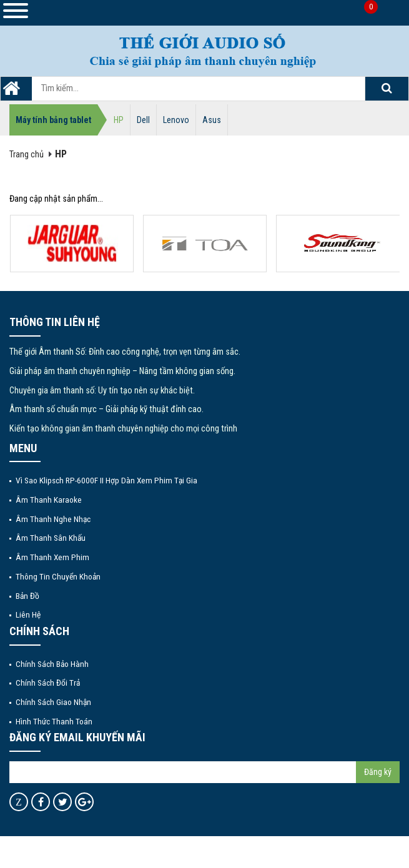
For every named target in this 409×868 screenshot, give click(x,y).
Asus (211, 120)
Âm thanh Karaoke (49, 500)
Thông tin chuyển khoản (58, 576)
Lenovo (176, 120)
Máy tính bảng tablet (53, 120)
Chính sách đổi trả (48, 683)
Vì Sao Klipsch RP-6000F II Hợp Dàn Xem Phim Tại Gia (106, 480)
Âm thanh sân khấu (51, 538)
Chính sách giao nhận (53, 702)
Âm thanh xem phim (52, 557)
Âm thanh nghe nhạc (53, 519)
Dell (143, 120)
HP (119, 120)
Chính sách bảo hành (52, 664)
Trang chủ (26, 154)
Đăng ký (378, 772)
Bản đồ (27, 596)
